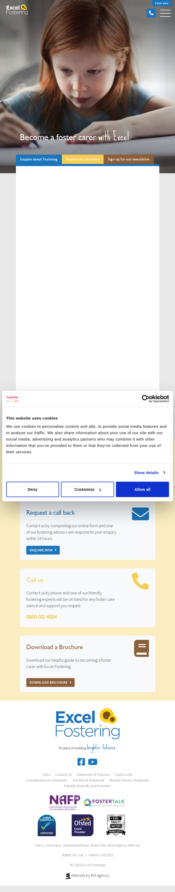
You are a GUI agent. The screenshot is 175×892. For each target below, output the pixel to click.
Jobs (46, 774)
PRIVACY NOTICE (101, 855)
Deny (32, 489)
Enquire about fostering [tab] (39, 159)
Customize (87, 489)
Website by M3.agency (88, 876)
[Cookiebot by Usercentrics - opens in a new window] (145, 399)
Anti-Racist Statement (88, 780)
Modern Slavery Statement (129, 780)
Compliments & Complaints (46, 780)
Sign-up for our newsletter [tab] (129, 159)
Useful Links (124, 774)
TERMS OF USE (72, 855)
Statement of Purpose (93, 774)
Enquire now (43, 550)
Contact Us (63, 774)
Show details (146, 472)
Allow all (142, 489)
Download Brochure (50, 682)
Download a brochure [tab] (82, 159)
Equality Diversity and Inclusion (87, 785)
